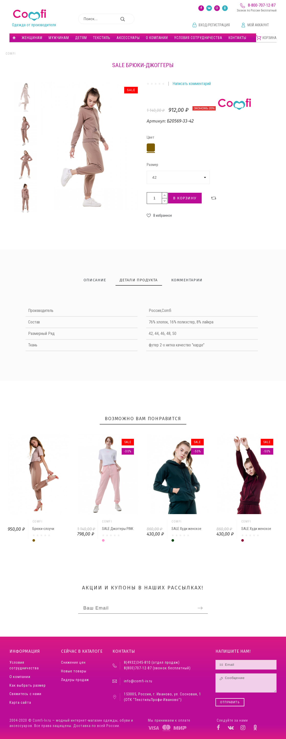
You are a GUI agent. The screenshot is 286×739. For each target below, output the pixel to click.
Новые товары (73, 671)
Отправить (230, 702)
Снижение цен (73, 662)
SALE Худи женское (186, 529)
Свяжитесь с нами (25, 694)
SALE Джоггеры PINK (117, 529)
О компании (19, 677)
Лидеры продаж (75, 680)
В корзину (185, 198)
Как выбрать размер (27, 685)
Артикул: (157, 121)
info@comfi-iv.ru (138, 681)
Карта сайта (20, 702)
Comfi (11, 53)
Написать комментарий (192, 83)
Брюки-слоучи (43, 529)
